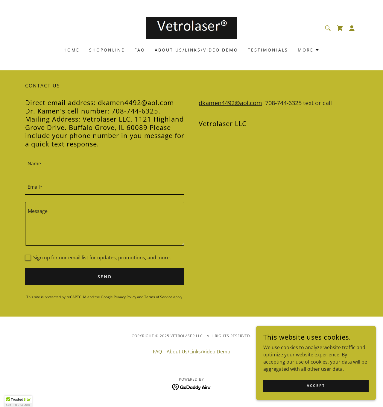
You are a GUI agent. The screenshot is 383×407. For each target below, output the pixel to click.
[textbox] (104, 163)
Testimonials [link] (268, 50)
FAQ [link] (139, 50)
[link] (191, 27)
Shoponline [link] (107, 50)
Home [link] (71, 50)
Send (105, 276)
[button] (352, 28)
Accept (316, 385)
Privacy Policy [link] (125, 296)
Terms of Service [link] (158, 296)
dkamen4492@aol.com (230, 103)
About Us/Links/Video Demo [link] (196, 50)
